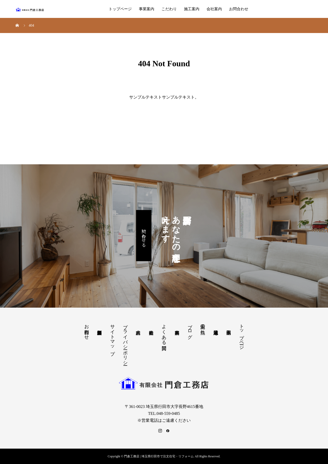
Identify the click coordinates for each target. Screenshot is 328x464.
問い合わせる (144, 235)
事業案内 (146, 9)
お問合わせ (238, 9)
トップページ (120, 9)
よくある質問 (164, 331)
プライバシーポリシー (125, 342)
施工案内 (191, 9)
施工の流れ (202, 326)
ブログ (189, 329)
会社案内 (214, 9)
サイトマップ (112, 337)
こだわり (169, 9)
